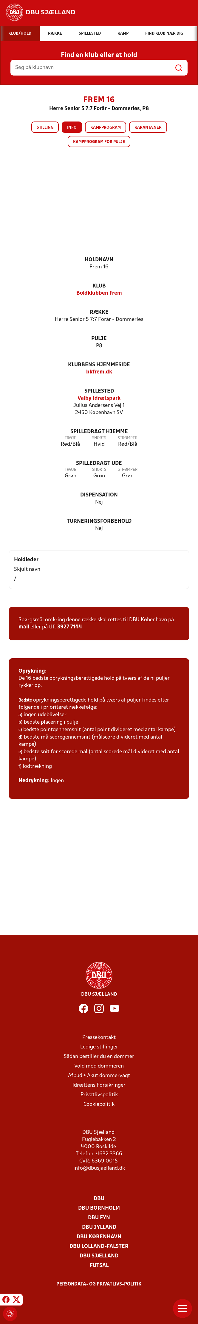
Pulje (99, 338)
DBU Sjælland (99, 1256)
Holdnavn (99, 259)
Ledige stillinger (99, 1047)
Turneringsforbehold (99, 521)
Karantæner (148, 128)
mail (23, 627)
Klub (99, 286)
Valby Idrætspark (99, 398)
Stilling (45, 128)
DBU (99, 1198)
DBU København (99, 1237)
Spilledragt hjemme (99, 431)
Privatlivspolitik (99, 1094)
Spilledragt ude (99, 463)
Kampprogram (105, 128)
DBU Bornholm (99, 1208)
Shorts (99, 438)
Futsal (99, 1265)
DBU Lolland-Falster (99, 1246)
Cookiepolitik (99, 1104)
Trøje (70, 438)
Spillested (99, 391)
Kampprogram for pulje (99, 142)
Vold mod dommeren (99, 1066)
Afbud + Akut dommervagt (99, 1075)
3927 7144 (69, 627)
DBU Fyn (99, 1217)
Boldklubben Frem (99, 293)
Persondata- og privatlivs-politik (99, 1284)
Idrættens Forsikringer (99, 1085)
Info (72, 128)
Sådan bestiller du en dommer (99, 1056)
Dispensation (99, 495)
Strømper (127, 438)
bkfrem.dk (99, 372)
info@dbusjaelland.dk (99, 1168)
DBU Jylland (99, 1227)
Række (99, 312)
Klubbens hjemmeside (99, 364)
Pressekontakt (99, 1037)
